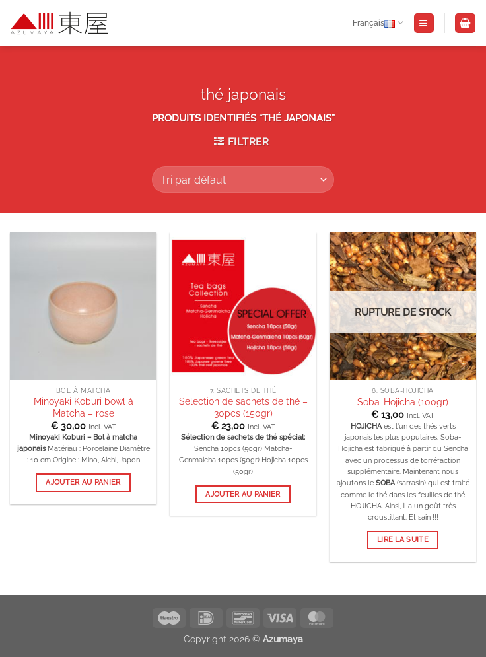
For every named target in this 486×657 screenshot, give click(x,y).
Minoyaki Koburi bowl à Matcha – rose (83, 407)
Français (378, 23)
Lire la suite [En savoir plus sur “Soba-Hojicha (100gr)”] (403, 540)
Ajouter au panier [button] (83, 482)
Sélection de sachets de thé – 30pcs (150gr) (243, 407)
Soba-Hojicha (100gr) (402, 402)
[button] (424, 23)
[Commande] (243, 179)
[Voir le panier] (465, 23)
